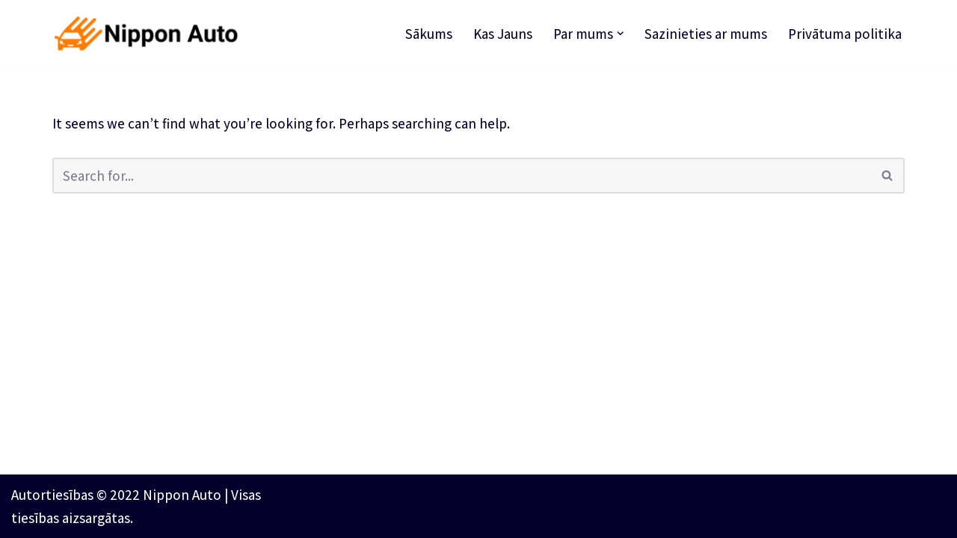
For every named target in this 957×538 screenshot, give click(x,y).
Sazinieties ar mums (705, 34)
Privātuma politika (845, 34)
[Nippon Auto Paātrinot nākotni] (149, 33)
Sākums (428, 34)
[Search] (461, 176)
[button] (620, 33)
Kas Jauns (502, 34)
